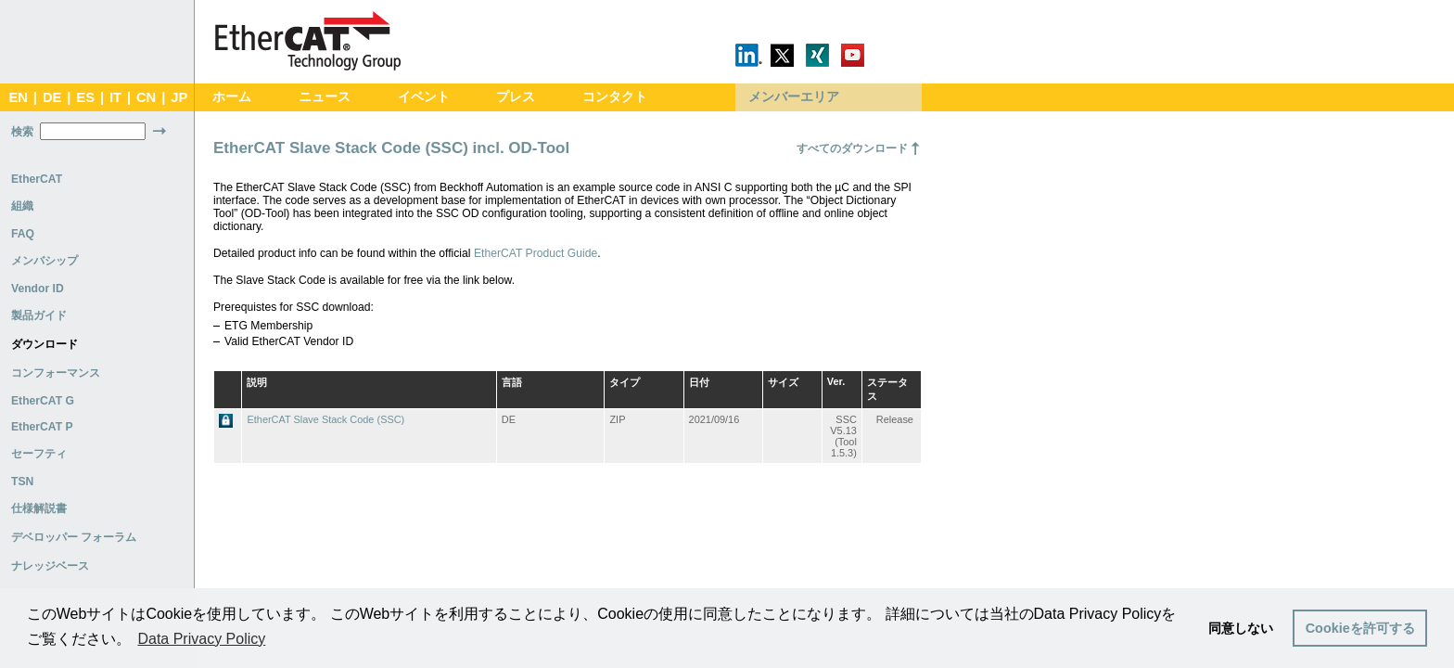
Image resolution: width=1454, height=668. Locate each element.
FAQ (22, 233)
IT (115, 97)
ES (85, 97)
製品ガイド (39, 315)
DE (52, 97)
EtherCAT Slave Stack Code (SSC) (325, 419)
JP (179, 97)
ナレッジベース (50, 565)
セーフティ (39, 453)
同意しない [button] (1240, 628)
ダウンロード (44, 344)
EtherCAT (36, 179)
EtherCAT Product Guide (535, 253)
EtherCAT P (42, 426)
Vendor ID (37, 288)
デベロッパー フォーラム (73, 537)
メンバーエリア (793, 97)
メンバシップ (44, 260)
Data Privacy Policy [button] (201, 639)
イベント (424, 97)
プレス (515, 97)
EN (17, 97)
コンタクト (614, 97)
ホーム (231, 97)
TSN (22, 481)
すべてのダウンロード (852, 148)
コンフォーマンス (55, 372)
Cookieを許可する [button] (1360, 628)
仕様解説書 (39, 508)
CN (146, 97)
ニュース (325, 97)
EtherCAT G (42, 400)
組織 (22, 205)
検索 (22, 131)
